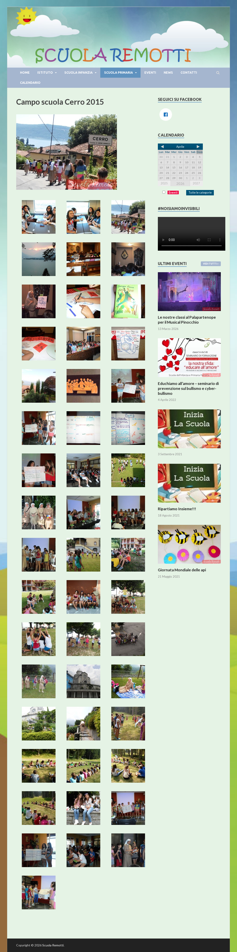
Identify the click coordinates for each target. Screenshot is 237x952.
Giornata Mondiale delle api (182, 570)
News (168, 72)
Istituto (45, 72)
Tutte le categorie (200, 192)
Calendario (30, 82)
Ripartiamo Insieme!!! (177, 508)
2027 (196, 183)
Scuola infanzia (78, 72)
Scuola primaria (118, 72)
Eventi (150, 72)
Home (25, 72)
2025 (164, 183)
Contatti (189, 72)
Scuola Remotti (53, 945)
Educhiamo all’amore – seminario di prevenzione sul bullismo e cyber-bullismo (188, 388)
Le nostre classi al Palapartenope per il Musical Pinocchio (187, 320)
